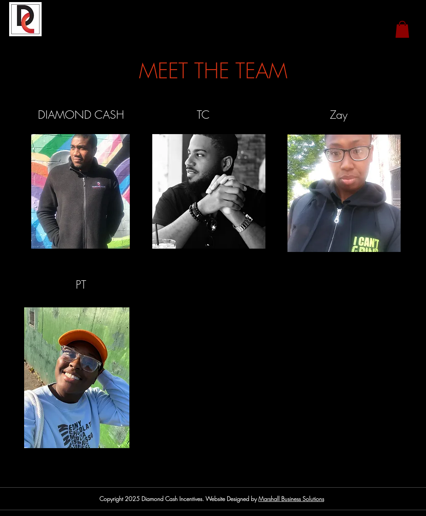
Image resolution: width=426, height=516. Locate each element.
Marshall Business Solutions (291, 499)
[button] (402, 29)
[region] (80, 191)
